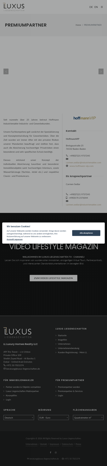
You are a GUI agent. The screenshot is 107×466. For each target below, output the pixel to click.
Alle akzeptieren (86, 233)
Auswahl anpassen (15, 239)
